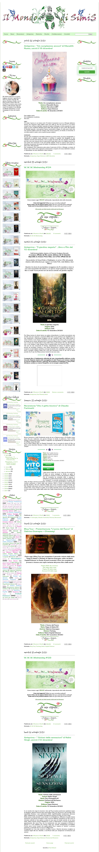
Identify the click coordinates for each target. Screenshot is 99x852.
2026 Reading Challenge (12, 402)
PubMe (16, 577)
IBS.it (48, 468)
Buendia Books (7, 509)
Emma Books (10, 527)
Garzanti (5, 532)
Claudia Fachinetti (43, 517)
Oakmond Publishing (15, 570)
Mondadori (16, 558)
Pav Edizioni (12, 573)
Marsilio (13, 556)
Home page (49, 843)
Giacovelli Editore (15, 533)
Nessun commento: (58, 392)
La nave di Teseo (13, 547)
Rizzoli (6, 582)
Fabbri (9, 529)
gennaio (8, 471)
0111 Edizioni (6, 500)
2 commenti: (57, 644)
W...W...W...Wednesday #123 (37, 658)
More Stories (13, 560)
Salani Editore (15, 585)
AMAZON (48, 464)
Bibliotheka (18, 504)
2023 (6, 478)
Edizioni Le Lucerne (14, 523)
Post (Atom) (52, 847)
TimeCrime (16, 591)
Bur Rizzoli (16, 509)
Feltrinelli (15, 530)
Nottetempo (14, 567)
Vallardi (6, 599)
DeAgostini (13, 517)
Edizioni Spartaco (7, 524)
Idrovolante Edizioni (8, 543)
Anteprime (30, 34)
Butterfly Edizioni (8, 510)
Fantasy (38, 646)
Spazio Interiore (7, 590)
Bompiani (17, 506)
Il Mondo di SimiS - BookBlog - (14, 404)
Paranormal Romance (52, 837)
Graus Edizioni (18, 538)
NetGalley (11, 565)
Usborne (19, 597)
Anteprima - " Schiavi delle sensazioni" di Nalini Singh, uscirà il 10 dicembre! (47, 738)
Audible (9, 503)
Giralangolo (18, 535)
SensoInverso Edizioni (13, 587)
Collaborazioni (57, 34)
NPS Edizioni (15, 562)
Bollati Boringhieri (9, 506)
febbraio (8, 469)
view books (19, 411)
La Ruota (11, 546)
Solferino (5, 588)
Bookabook (17, 507)
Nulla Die (14, 568)
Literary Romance (9, 555)
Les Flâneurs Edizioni (10, 552)
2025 (6, 473)
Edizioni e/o (11, 526)
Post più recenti (30, 843)
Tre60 (4, 593)
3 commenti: (57, 233)
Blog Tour (33, 646)
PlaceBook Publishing (12, 574)
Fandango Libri (16, 529)
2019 (6, 486)
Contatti (67, 34)
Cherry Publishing (14, 512)
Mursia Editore (6, 562)
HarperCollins (11, 540)
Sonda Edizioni (15, 588)
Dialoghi (17, 520)
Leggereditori (15, 550)
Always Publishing (14, 501)
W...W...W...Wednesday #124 (37, 167)
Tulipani (18, 596)
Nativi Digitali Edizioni (47, 646)
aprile (7, 455)
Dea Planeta (40, 394)
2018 (6, 488)
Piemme (51, 517)
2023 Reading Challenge (12, 435)
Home (6, 34)
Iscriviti (87, 72)
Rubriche (39, 34)
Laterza (7, 550)
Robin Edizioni (16, 582)
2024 (6, 476)
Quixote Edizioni (9, 579)
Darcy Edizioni (8, 515)
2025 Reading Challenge (12, 413)
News (12, 34)
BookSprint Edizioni (7, 507)
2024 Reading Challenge (12, 424)
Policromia (6, 576)
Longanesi (5, 556)
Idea (19, 541)
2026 (6, 453)
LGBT (47, 156)
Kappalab (13, 544)
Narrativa (52, 156)
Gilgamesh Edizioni (8, 535)
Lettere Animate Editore (10, 553)
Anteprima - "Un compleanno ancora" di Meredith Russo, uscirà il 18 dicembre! (49, 47)
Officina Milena (9, 571)
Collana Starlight (12, 514)
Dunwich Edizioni (8, 521)
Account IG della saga (49, 571)
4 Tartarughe (33, 517)
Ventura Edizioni (13, 599)
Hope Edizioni (41, 156)
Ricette (46, 34)
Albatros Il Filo (13, 500)
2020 (6, 484)
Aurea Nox (16, 503)
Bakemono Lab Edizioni (8, 504)
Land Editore (17, 549)
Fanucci (5, 530)
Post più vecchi (69, 843)
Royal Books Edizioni (9, 584)
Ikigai (18, 543)
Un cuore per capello (9, 597)
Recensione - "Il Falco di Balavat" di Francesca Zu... (11, 458)
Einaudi (19, 526)
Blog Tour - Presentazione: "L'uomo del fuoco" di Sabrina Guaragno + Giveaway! (48, 530)
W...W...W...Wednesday (36, 235)
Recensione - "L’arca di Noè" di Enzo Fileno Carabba (11, 463)
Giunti (17, 537)
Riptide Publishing (17, 581)
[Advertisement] (12, 47)
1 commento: (57, 153)
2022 (6, 480)
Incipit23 (5, 544)
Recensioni (20, 34)
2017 (6, 490)
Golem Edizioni (7, 538)
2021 (6, 482)
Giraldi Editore (8, 537)
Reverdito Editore (7, 581)
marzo (8, 467)
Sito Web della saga (49, 567)
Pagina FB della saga (49, 569)
